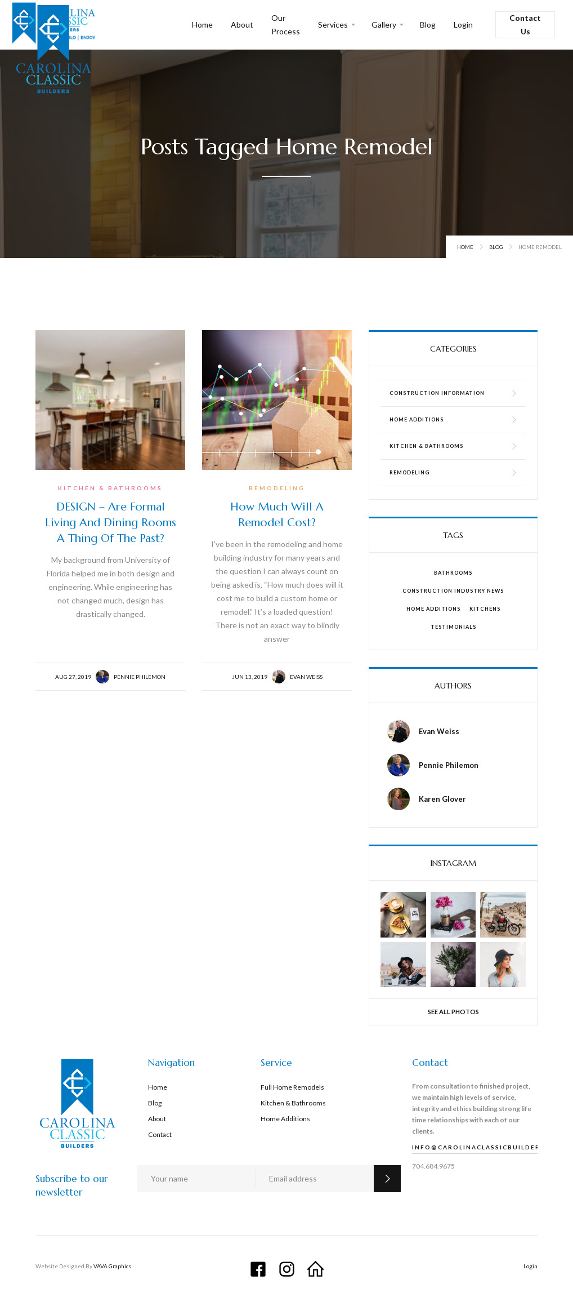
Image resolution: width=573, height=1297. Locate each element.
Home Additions (433, 609)
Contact (160, 1134)
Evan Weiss (306, 676)
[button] (335, 25)
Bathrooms (453, 573)
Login (463, 24)
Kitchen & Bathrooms (110, 488)
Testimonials (453, 627)
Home (202, 24)
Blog (428, 24)
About (242, 24)
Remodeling (277, 488)
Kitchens (484, 609)
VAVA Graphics (112, 1266)
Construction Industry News (453, 591)
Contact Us (525, 24)
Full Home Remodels (292, 1087)
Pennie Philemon (139, 676)
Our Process (285, 24)
